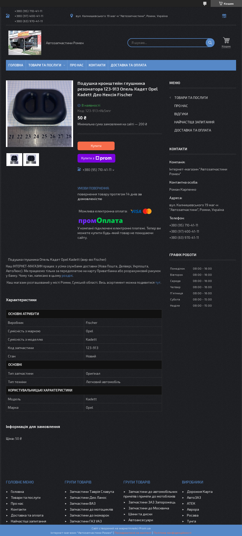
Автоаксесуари (140, 520)
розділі (67, 275)
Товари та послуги (44, 65)
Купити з (96, 158)
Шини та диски (140, 514)
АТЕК (191, 503)
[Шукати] (210, 42)
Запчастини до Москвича (148, 508)
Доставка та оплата (128, 65)
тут (158, 282)
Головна (15, 65)
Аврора (193, 509)
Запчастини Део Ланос (88, 497)
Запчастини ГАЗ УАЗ (86, 521)
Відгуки (181, 114)
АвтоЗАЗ (194, 497)
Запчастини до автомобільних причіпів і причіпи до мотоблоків (150, 493)
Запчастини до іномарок (89, 515)
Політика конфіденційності (172, 532)
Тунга (191, 521)
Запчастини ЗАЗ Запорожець (152, 502)
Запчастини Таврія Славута (92, 491)
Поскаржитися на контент (133, 532)
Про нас (76, 65)
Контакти (97, 65)
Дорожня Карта (200, 491)
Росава (193, 515)
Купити (96, 146)
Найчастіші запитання (194, 122)
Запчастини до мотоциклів (91, 509)
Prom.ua (145, 528)
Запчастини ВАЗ (83, 503)
